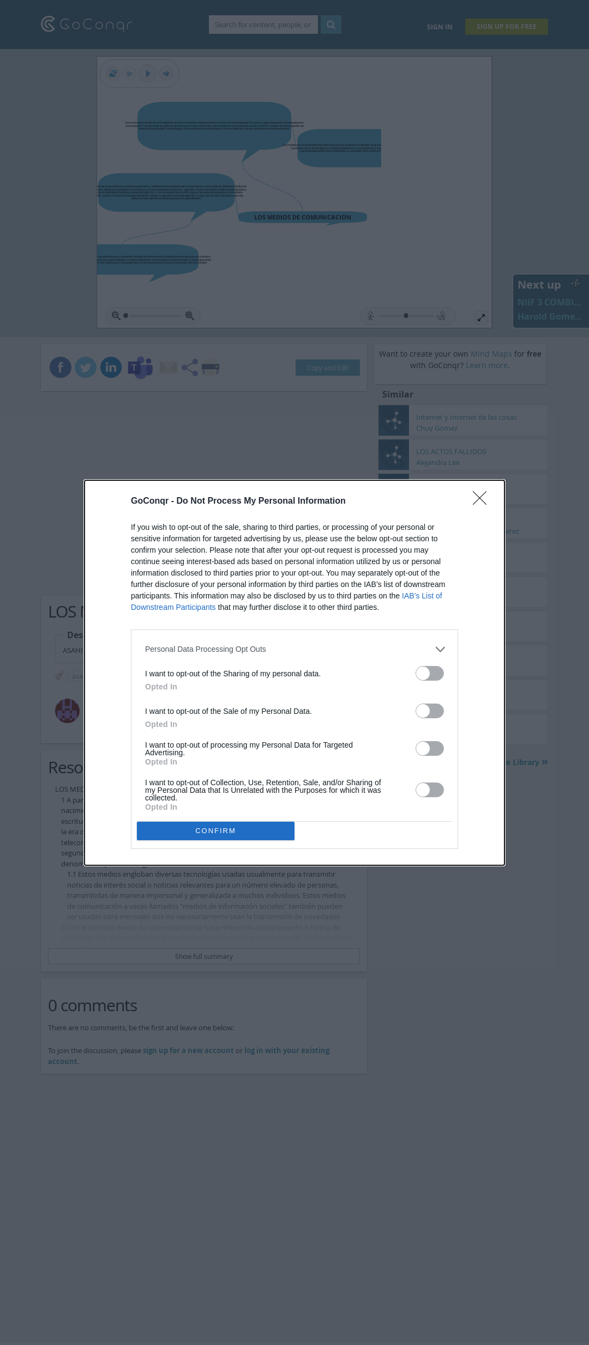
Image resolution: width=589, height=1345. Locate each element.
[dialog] (294, 672)
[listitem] (294, 649)
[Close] (483, 501)
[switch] (430, 673)
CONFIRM (215, 831)
